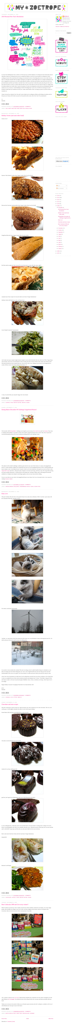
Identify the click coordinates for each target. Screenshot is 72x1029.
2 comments (28, 400)
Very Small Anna (36, 431)
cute (11, 697)
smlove (24, 402)
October (60, 230)
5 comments (28, 484)
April (59, 242)
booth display (9, 1013)
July (59, 236)
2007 (58, 253)
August (60, 234)
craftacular (25, 1013)
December (60, 207)
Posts (58, 185)
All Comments (60, 188)
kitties (15, 697)
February (60, 246)
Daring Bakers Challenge (12, 486)
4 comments (28, 106)
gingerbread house (25, 486)
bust (14, 1013)
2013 (58, 197)
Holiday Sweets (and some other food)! (13, 115)
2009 (58, 205)
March (59, 244)
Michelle (66, 16)
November (60, 228)
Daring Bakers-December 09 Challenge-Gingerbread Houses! (19, 409)
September (60, 232)
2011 (58, 201)
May (59, 240)
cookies (8, 402)
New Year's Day (21, 108)
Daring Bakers (13, 431)
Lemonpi (46, 431)
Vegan (28, 402)
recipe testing (17, 402)
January (60, 248)
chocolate (8, 897)
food (11, 402)
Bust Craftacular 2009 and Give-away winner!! (15, 904)
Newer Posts (4, 1018)
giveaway (32, 1013)
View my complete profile (62, 26)
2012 (58, 199)
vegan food (37, 486)
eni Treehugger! (11, 999)
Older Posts (51, 1018)
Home (27, 1018)
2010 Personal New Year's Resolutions (13, 16)
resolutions (28, 108)
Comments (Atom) (11, 1021)
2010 (7, 108)
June (59, 238)
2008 (58, 251)
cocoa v (14, 897)
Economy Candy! (8, 478)
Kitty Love (5, 493)
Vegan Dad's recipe (5, 470)
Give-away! (16, 997)
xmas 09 (20, 697)
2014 (58, 195)
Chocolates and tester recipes (10, 704)
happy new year (12, 108)
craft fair (19, 1013)
